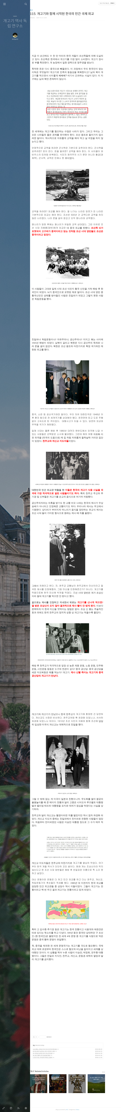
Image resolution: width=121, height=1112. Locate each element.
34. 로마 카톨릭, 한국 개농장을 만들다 (48, 1055)
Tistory (84, 1109)
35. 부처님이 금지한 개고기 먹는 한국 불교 (50, 1053)
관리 (26, 1108)
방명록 (11, 1108)
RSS (19, 1108)
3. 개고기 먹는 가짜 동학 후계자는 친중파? (49, 1057)
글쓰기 (4, 1108)
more (110, 1072)
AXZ (74, 1109)
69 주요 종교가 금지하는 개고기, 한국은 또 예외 (51, 1051)
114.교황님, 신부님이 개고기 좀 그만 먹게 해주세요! (52, 1049)
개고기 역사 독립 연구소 (15, 23)
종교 (38, 10)
